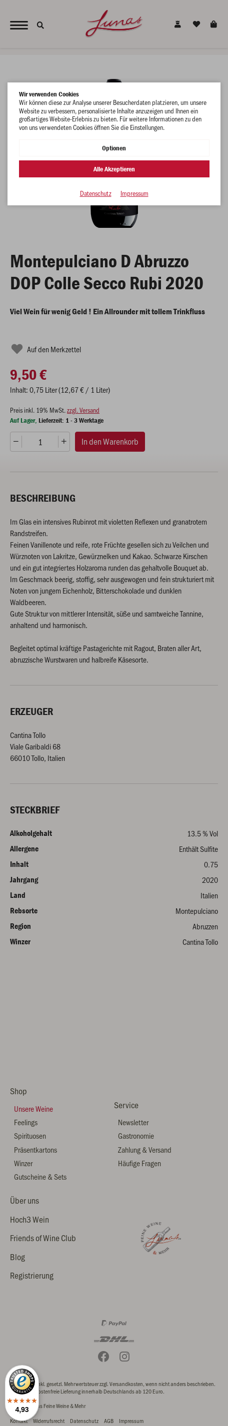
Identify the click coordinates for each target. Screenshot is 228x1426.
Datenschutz (96, 193)
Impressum (134, 193)
